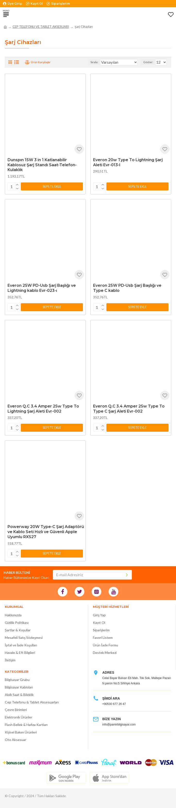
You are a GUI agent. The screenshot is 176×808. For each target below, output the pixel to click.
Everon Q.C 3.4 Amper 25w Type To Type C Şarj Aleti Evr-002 (129, 409)
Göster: (148, 62)
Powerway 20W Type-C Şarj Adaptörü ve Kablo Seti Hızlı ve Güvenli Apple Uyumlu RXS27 (46, 531)
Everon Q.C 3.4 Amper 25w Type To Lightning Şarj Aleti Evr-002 (43, 409)
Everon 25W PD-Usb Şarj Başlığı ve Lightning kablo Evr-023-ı (42, 288)
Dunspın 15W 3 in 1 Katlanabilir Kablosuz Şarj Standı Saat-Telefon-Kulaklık (42, 165)
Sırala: (94, 62)
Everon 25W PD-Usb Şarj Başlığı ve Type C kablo (127, 288)
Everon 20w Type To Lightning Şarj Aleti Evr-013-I (128, 162)
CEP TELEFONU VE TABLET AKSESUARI (41, 27)
